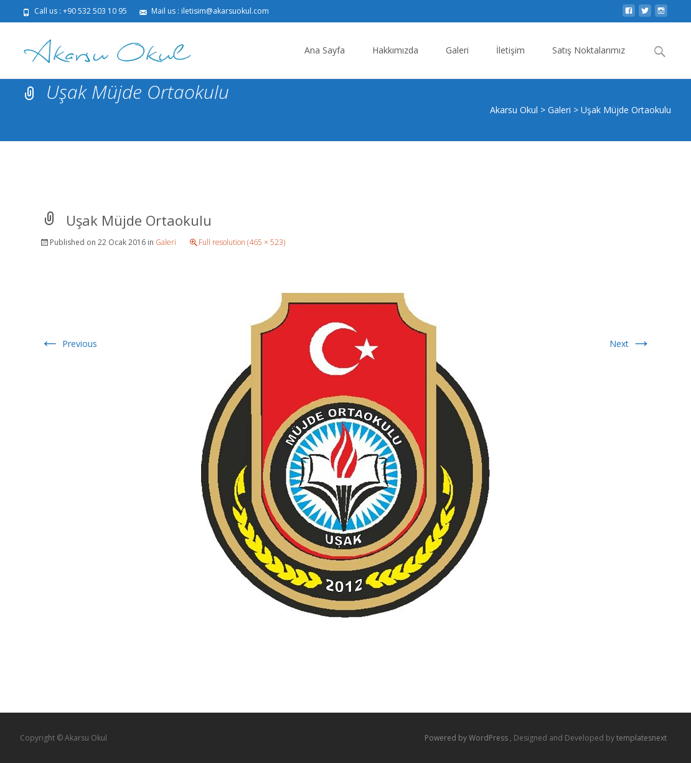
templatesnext (641, 738)
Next (630, 343)
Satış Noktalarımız (588, 61)
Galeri (457, 61)
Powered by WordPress (467, 738)
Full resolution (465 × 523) (242, 242)
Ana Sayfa (324, 61)
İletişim (510, 61)
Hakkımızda (395, 61)
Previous (68, 343)
